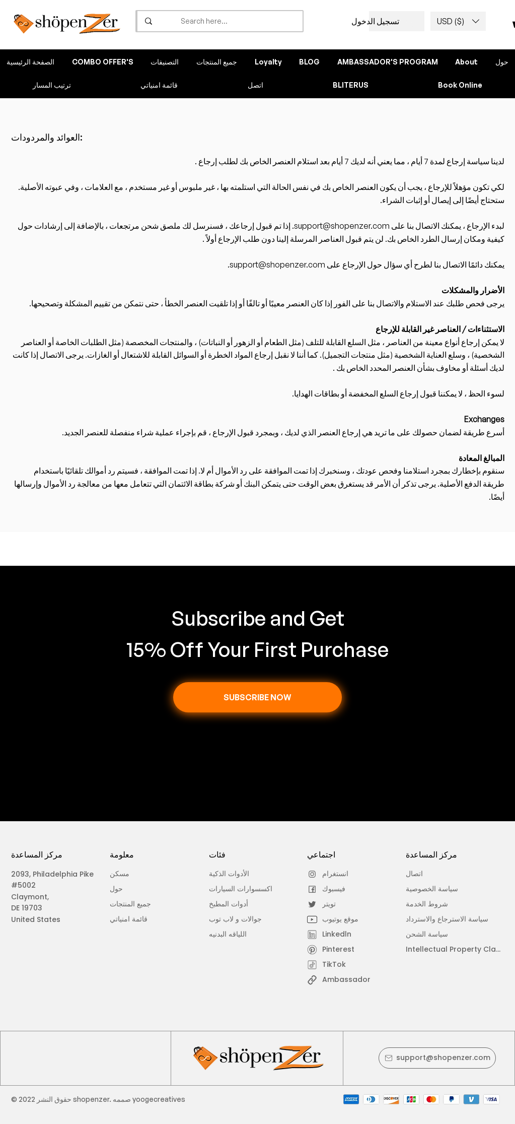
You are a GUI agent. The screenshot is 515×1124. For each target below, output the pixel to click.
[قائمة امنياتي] (138, 919)
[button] (458, 21)
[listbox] (458, 21)
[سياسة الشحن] (434, 934)
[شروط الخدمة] (449, 904)
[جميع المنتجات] (138, 904)
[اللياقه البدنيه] (237, 934)
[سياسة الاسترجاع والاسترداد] (450, 919)
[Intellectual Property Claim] (455, 949)
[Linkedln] (335, 934)
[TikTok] (335, 964)
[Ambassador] (352, 979)
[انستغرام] (335, 874)
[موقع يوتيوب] (335, 919)
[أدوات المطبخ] (249, 904)
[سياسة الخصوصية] (434, 889)
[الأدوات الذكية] (237, 874)
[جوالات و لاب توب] (252, 919)
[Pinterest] (335, 949)
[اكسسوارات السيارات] (249, 889)
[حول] (138, 889)
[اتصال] (434, 874)
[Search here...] (239, 21)
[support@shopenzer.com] (437, 1058)
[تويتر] (335, 904)
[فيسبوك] (335, 889)
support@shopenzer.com (342, 226)
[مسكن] (138, 874)
